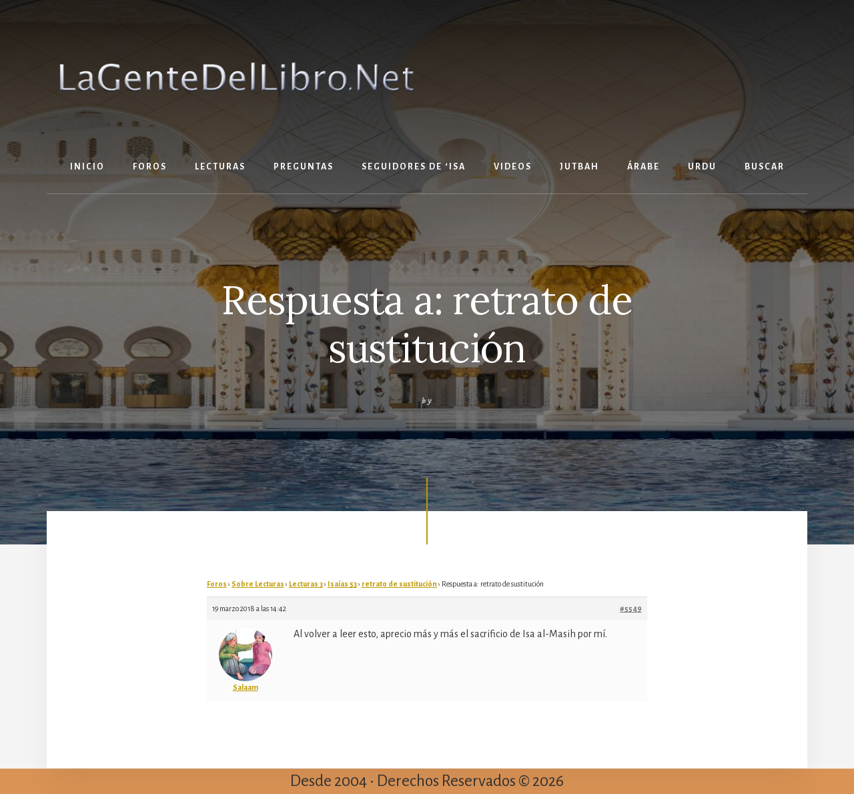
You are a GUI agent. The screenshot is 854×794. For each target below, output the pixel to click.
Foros (217, 584)
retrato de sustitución (399, 584)
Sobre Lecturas (258, 584)
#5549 (631, 609)
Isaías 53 (342, 584)
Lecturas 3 (306, 584)
